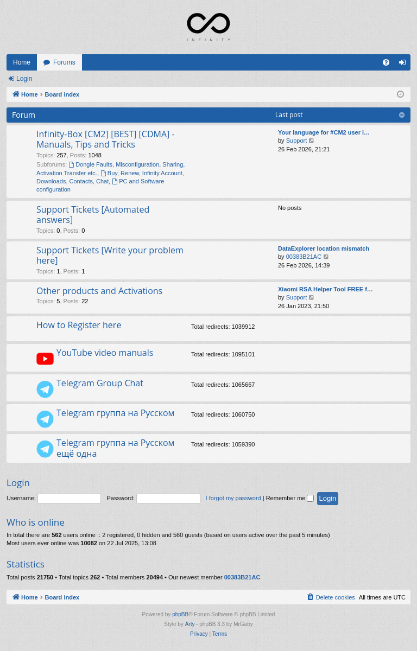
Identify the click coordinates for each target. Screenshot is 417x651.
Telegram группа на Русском (115, 413)
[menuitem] (386, 62)
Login (24, 78)
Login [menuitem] (404, 65)
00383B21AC (303, 256)
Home (21, 62)
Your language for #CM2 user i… (324, 132)
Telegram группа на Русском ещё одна (115, 448)
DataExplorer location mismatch (323, 248)
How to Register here (78, 325)
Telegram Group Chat (99, 383)
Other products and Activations (99, 291)
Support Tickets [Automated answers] (92, 214)
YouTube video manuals (104, 353)
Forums (64, 62)
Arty (190, 624)
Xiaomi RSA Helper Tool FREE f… (325, 289)
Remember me (290, 498)
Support (296, 140)
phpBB (180, 614)
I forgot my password (233, 498)
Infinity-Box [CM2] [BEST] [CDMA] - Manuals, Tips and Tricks (105, 139)
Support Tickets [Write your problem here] (110, 255)
